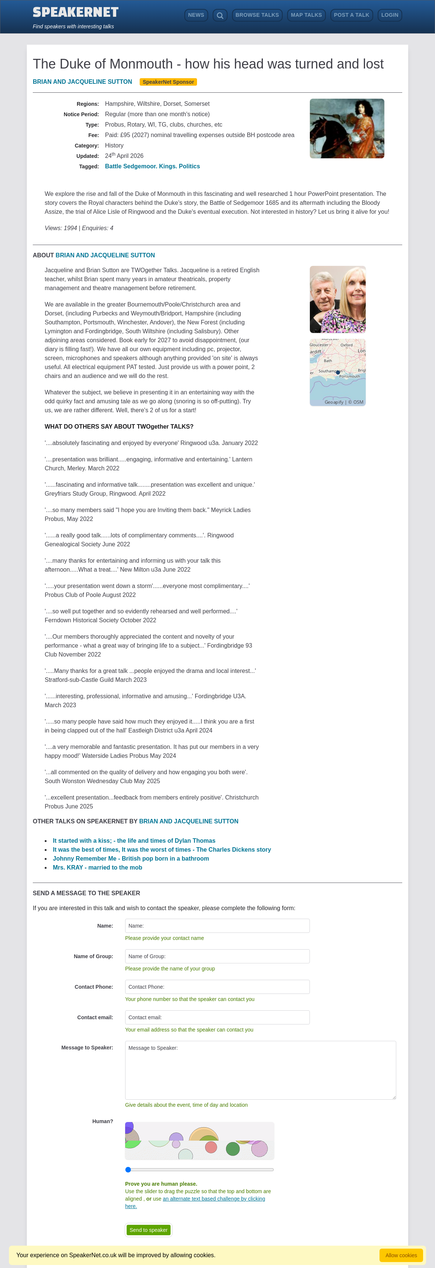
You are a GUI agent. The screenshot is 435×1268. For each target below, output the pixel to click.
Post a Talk (351, 15)
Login (390, 15)
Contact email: (95, 1017)
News (196, 15)
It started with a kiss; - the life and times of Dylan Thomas (134, 841)
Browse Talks (257, 15)
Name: (105, 926)
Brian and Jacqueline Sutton (82, 82)
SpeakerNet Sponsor (168, 82)
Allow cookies (401, 1255)
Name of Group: (93, 956)
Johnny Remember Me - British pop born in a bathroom (131, 858)
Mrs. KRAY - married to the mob (97, 867)
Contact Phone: (94, 987)
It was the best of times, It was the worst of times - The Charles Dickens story (162, 849)
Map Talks (306, 15)
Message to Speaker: (87, 1048)
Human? (102, 1121)
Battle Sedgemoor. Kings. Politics (152, 166)
